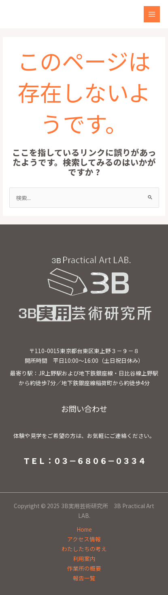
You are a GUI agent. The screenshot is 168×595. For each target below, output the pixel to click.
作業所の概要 (84, 568)
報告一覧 (84, 578)
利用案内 (84, 558)
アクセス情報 (84, 539)
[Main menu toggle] (152, 14)
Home (84, 529)
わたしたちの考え (84, 549)
